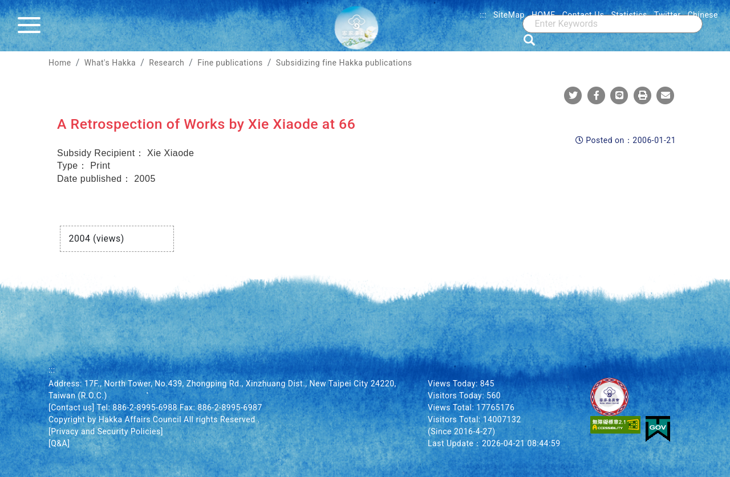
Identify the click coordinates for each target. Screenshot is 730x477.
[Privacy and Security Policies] (105, 431)
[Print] (642, 95)
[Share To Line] (619, 95)
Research (166, 62)
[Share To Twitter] (573, 95)
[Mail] (665, 95)
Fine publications (229, 62)
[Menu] (32, 25)
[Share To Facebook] (596, 95)
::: (483, 14)
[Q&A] (59, 443)
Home (59, 62)
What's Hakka (110, 62)
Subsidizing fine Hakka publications (344, 62)
